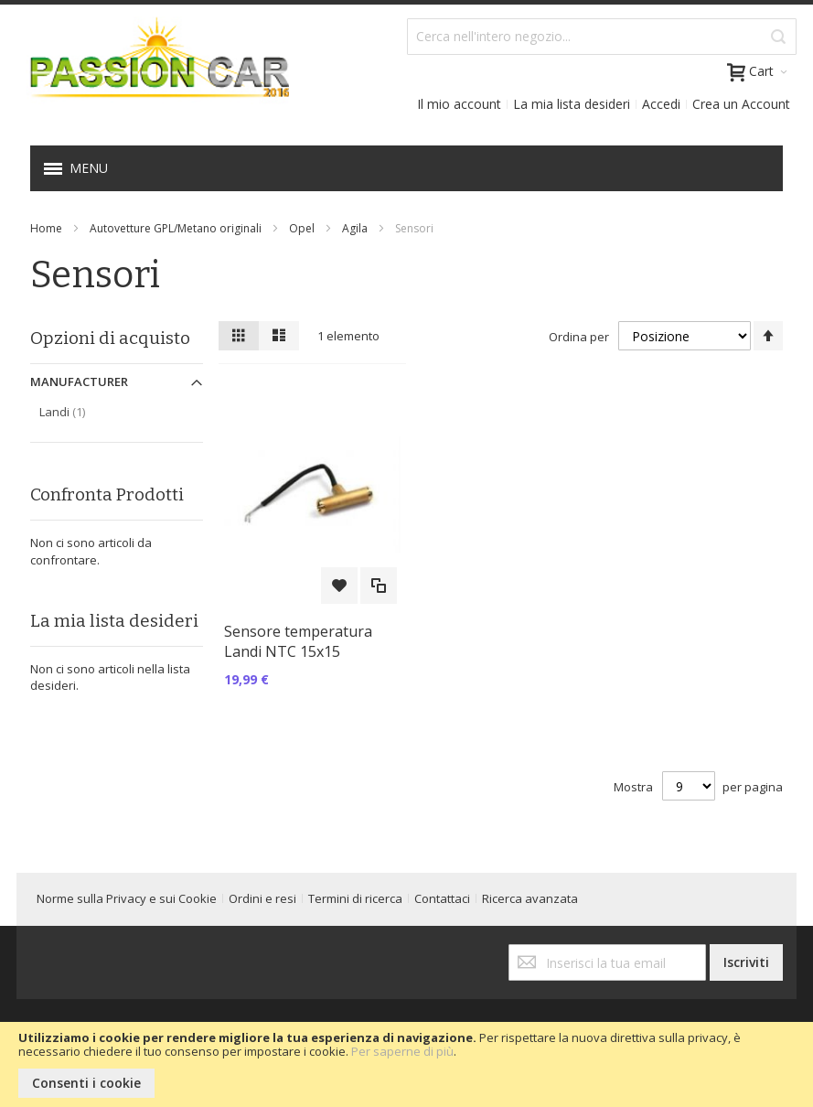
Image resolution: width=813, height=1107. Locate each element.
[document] (406, 1064)
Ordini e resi (262, 898)
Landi (81, 411)
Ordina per (579, 336)
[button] (339, 585)
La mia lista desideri (571, 104)
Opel (302, 228)
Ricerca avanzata (530, 898)
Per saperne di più (402, 1051)
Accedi (661, 104)
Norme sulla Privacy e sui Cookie (127, 898)
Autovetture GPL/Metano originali (176, 228)
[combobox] (602, 36)
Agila (355, 228)
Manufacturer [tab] (79, 381)
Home (46, 228)
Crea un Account (741, 104)
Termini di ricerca (355, 898)
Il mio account (459, 104)
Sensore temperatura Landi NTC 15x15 (298, 641)
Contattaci (442, 898)
